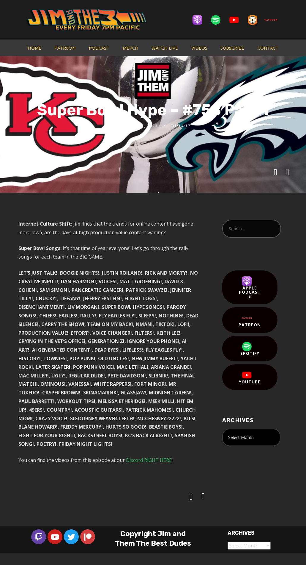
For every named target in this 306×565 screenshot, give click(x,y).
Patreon (250, 320)
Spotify (249, 349)
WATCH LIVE (165, 48)
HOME (34, 48)
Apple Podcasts (250, 287)
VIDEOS (199, 48)
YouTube (250, 377)
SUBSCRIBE (232, 48)
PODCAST (99, 48)
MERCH (130, 48)
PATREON (64, 48)
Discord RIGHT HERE (149, 460)
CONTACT (268, 48)
